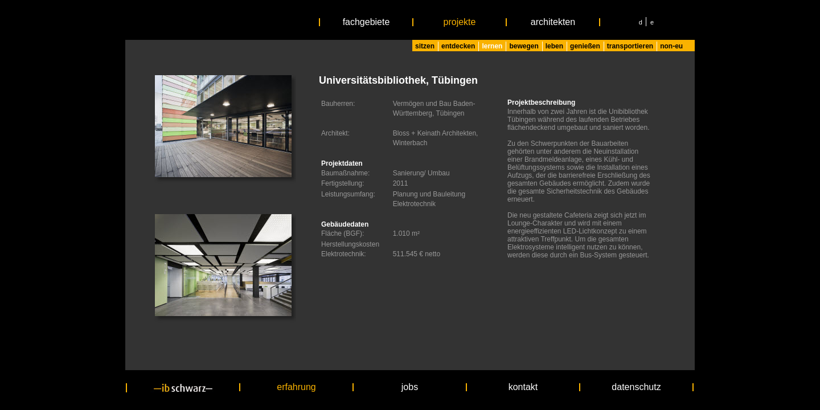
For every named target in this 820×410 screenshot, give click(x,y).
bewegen (523, 46)
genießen (585, 46)
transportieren (630, 46)
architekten (553, 22)
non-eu (671, 46)
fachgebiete (366, 22)
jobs (409, 387)
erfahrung (296, 387)
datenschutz (636, 387)
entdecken (458, 46)
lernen (492, 46)
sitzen (424, 46)
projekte (460, 22)
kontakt (523, 387)
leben (554, 46)
